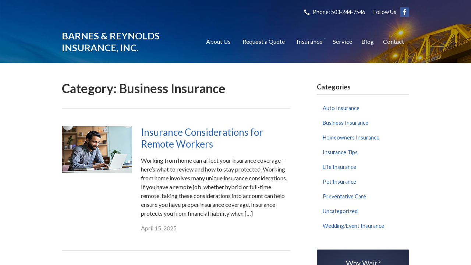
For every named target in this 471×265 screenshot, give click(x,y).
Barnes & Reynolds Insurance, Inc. (111, 41)
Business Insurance (345, 123)
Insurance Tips (340, 152)
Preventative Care (344, 196)
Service (342, 41)
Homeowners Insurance (351, 137)
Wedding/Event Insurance (353, 226)
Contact (393, 41)
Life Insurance (339, 167)
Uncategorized (340, 211)
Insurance (309, 41)
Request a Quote (263, 41)
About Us (218, 41)
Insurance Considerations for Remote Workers (202, 138)
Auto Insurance (341, 108)
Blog (367, 41)
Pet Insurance (339, 182)
